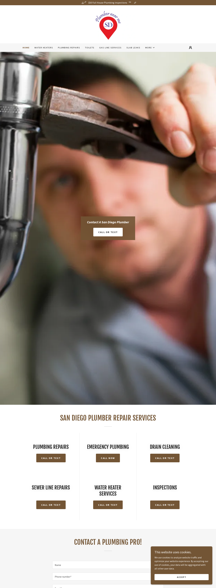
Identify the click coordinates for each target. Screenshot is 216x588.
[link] (108, 23)
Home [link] (26, 47)
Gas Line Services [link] (110, 47)
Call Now (108, 458)
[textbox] (108, 565)
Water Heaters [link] (43, 47)
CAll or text (51, 504)
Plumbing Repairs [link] (69, 47)
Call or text (51, 458)
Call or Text (108, 232)
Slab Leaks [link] (133, 47)
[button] (150, 47)
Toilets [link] (89, 47)
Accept (181, 577)
